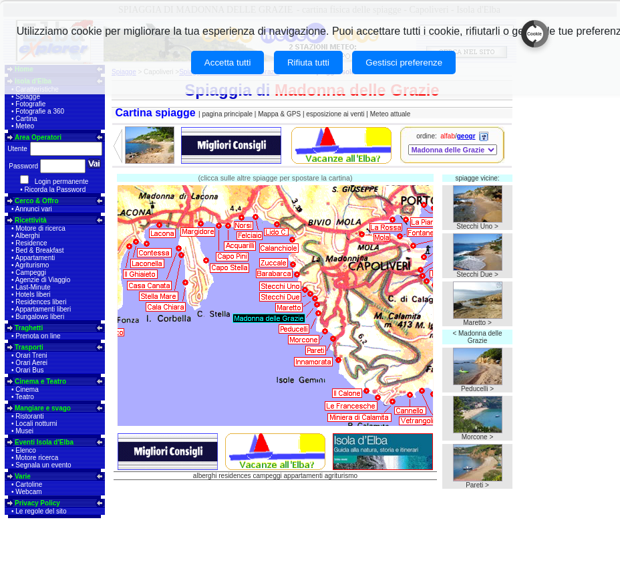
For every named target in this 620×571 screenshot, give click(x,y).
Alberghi (27, 235)
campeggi (267, 475)
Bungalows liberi (39, 316)
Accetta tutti (227, 63)
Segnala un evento (43, 465)
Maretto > (477, 322)
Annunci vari (33, 209)
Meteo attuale (390, 114)
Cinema (26, 389)
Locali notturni (36, 423)
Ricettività (31, 220)
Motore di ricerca (40, 228)
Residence (31, 243)
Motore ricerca (36, 457)
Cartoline (28, 484)
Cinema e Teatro (40, 381)
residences (234, 475)
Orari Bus (29, 370)
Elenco (25, 450)
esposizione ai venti (335, 114)
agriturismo (341, 475)
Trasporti (29, 347)
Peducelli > (477, 388)
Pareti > (477, 485)
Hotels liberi (32, 294)
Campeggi (30, 272)
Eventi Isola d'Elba (44, 442)
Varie (23, 476)
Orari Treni (31, 355)
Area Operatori (38, 137)
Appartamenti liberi (43, 309)
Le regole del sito (40, 511)
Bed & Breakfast (39, 250)
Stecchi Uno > (477, 226)
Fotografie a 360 (39, 111)
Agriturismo (32, 265)
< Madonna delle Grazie (477, 337)
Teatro (24, 397)
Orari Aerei (31, 362)
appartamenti (303, 475)
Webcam (28, 491)
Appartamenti (35, 257)
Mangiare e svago (43, 408)
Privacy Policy (37, 503)
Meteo (24, 126)
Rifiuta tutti (308, 63)
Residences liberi (40, 302)
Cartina (26, 118)
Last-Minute (32, 287)
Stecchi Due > (477, 274)
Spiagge (27, 96)
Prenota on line (37, 336)
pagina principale (227, 114)
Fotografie (30, 104)
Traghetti (29, 328)
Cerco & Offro (37, 201)
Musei (24, 431)
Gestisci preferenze (403, 63)
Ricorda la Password (55, 189)
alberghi (205, 475)
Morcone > (478, 437)
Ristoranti (29, 416)
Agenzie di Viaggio (43, 279)
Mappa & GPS (279, 114)
